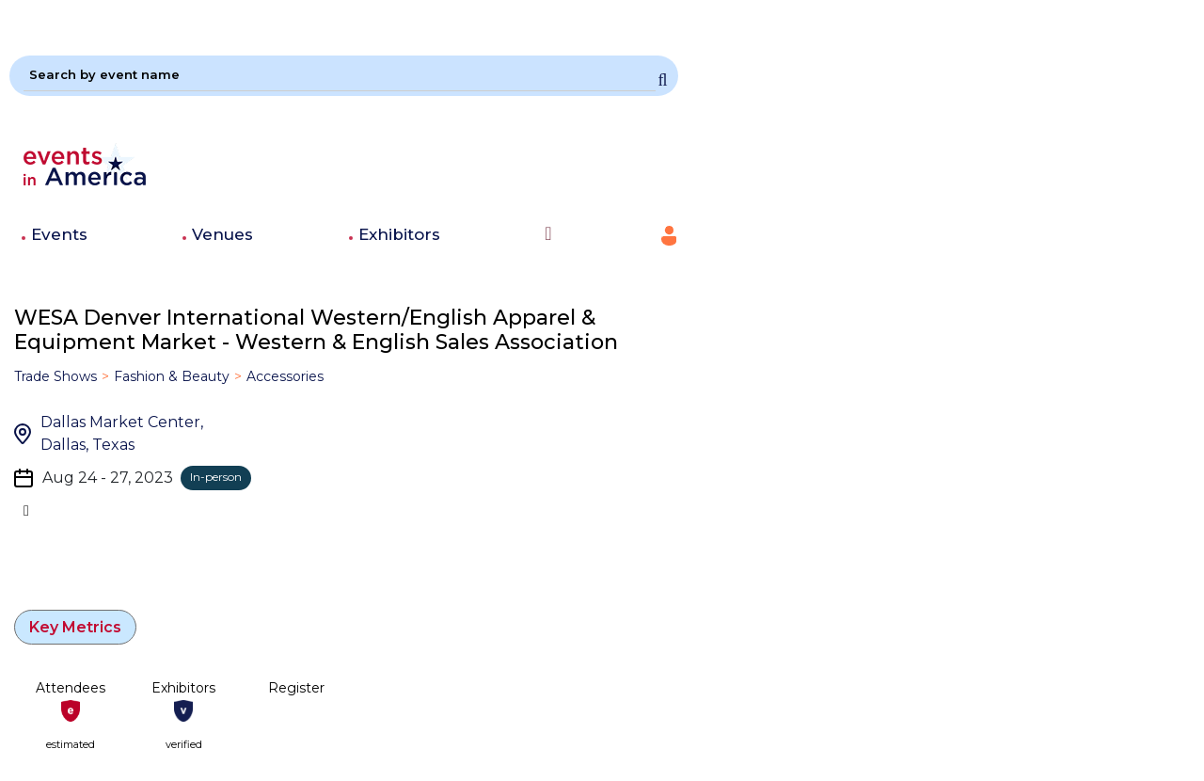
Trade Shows (55, 376)
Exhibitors (399, 234)
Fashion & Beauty (172, 376)
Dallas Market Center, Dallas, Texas (121, 433)
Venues (222, 234)
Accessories (285, 376)
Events (59, 234)
